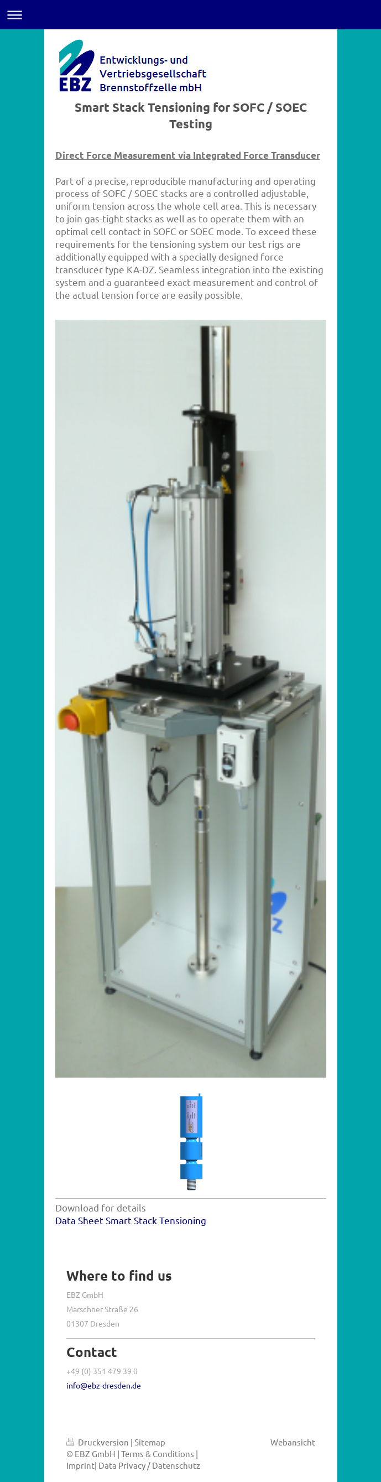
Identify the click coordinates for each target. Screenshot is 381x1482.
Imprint (80, 1465)
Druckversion (98, 1442)
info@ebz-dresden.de (103, 1385)
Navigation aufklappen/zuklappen (190, 15)
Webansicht (292, 1442)
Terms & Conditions (157, 1453)
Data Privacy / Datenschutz (149, 1465)
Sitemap (149, 1442)
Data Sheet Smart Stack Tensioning (130, 1220)
